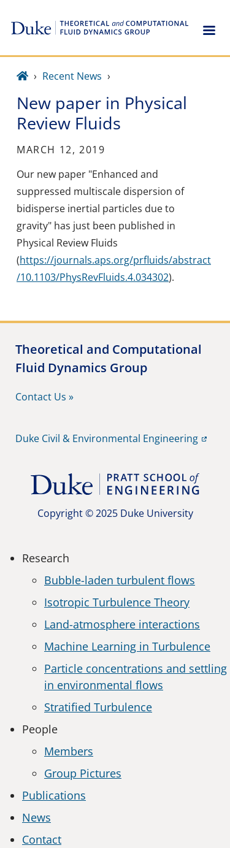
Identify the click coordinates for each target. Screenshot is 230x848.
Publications (54, 795)
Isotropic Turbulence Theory (117, 602)
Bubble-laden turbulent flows (119, 580)
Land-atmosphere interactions (122, 624)
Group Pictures (82, 773)
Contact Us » (44, 396)
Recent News (72, 76)
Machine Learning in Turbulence (127, 646)
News (36, 817)
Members (68, 751)
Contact (41, 839)
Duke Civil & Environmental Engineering (106, 438)
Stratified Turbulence (98, 707)
